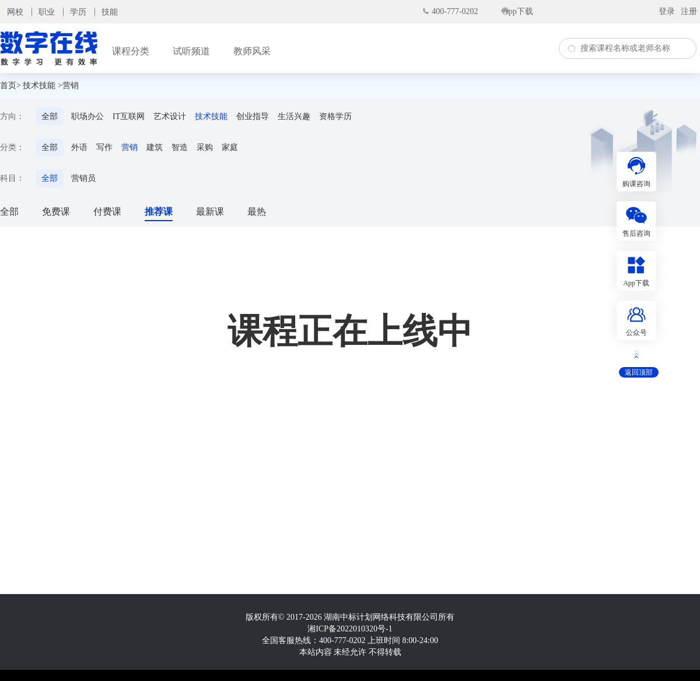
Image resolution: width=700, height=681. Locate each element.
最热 (256, 211)
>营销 (68, 85)
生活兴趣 (294, 116)
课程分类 (130, 51)
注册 (689, 11)
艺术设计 (169, 116)
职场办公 (87, 116)
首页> (10, 85)
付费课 (107, 211)
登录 (667, 11)
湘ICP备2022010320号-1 (349, 628)
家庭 (230, 147)
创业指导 (252, 116)
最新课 (210, 211)
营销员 (83, 178)
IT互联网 (129, 116)
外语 (79, 147)
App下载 (518, 11)
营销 (129, 147)
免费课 (56, 211)
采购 (205, 147)
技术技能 (39, 85)
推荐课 (159, 211)
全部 (49, 116)
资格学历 (335, 116)
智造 (180, 147)
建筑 (154, 147)
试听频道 (191, 51)
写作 (104, 147)
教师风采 (252, 51)
